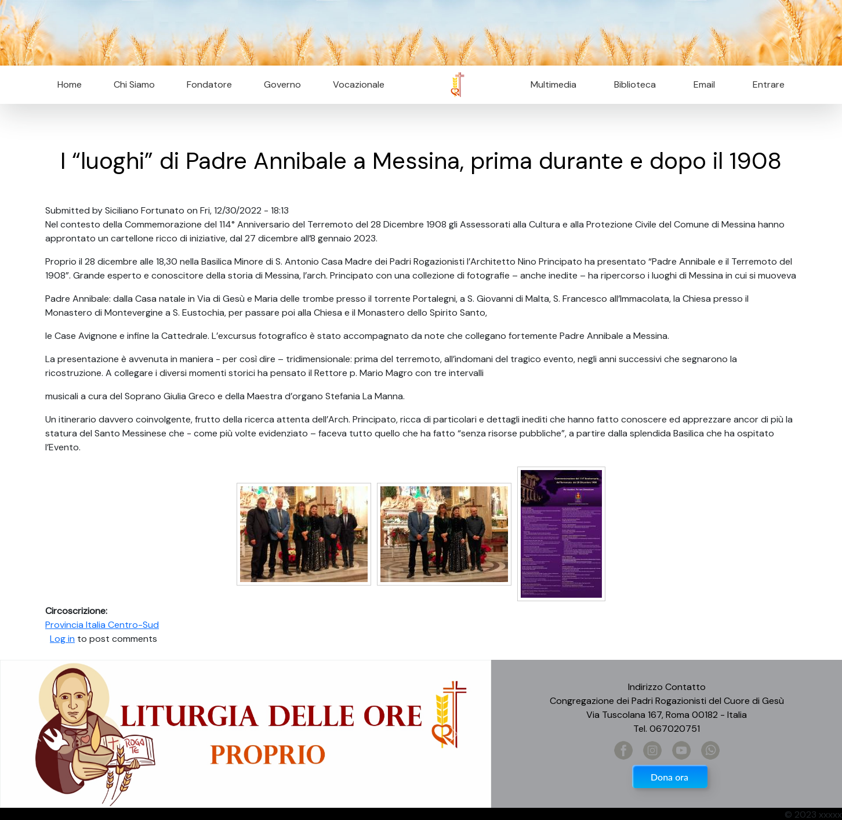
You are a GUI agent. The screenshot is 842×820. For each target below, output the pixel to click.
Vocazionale (358, 84)
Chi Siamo (134, 84)
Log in (62, 639)
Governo (282, 84)
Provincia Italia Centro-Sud (102, 625)
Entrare (769, 84)
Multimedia (553, 84)
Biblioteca (635, 84)
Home (69, 84)
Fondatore (209, 84)
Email (701, 84)
